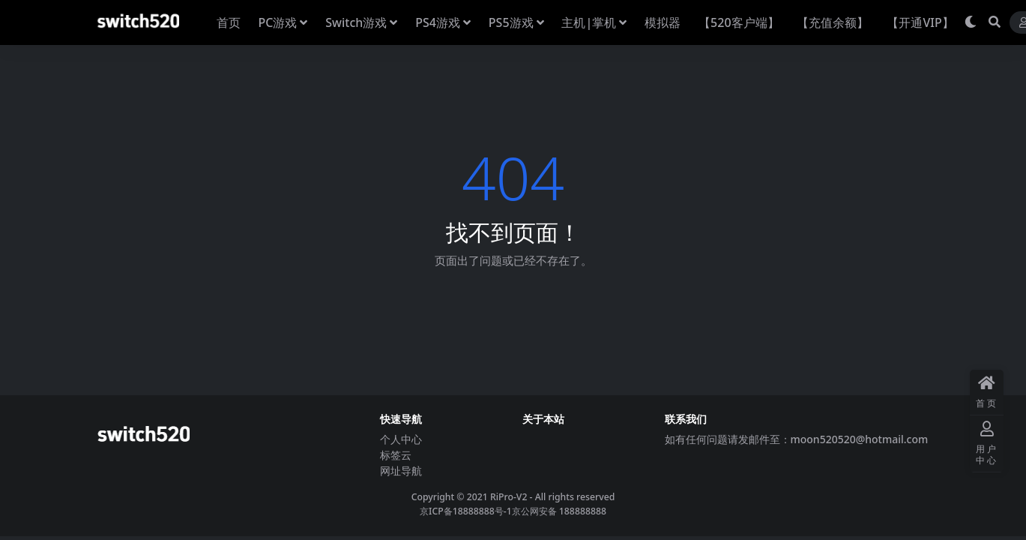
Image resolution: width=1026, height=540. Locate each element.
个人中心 (401, 439)
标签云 (395, 455)
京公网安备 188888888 (559, 511)
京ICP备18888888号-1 (466, 511)
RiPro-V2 (508, 496)
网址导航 (401, 471)
